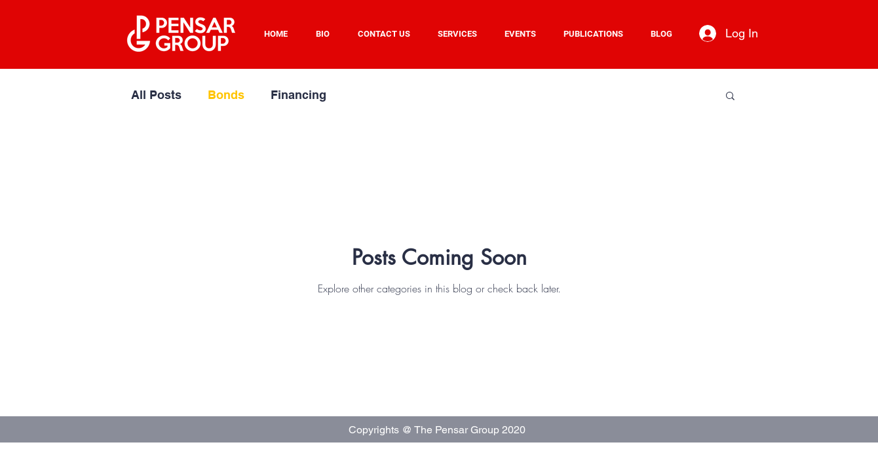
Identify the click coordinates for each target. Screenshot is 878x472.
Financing (298, 95)
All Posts (156, 95)
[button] (461, 34)
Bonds (226, 95)
